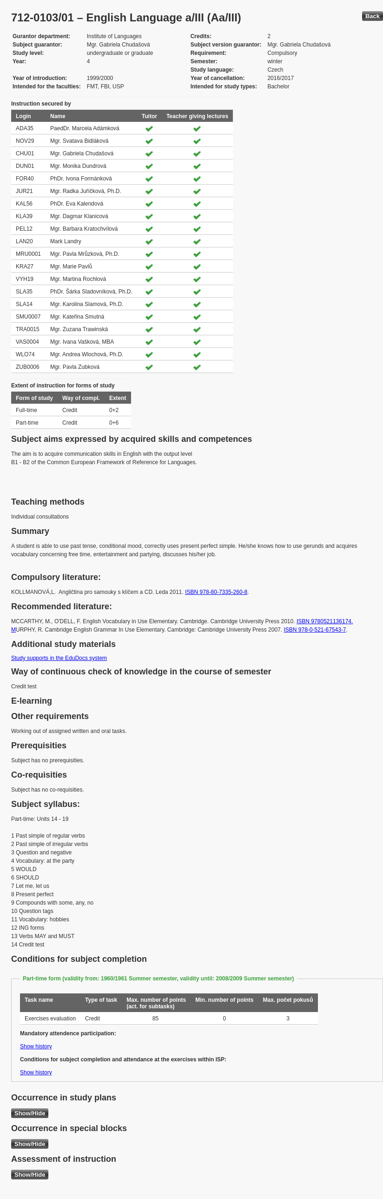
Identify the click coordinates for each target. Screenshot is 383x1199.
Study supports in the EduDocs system (59, 658)
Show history (36, 1046)
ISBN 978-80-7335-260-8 (216, 592)
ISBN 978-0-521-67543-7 (315, 629)
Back (372, 16)
